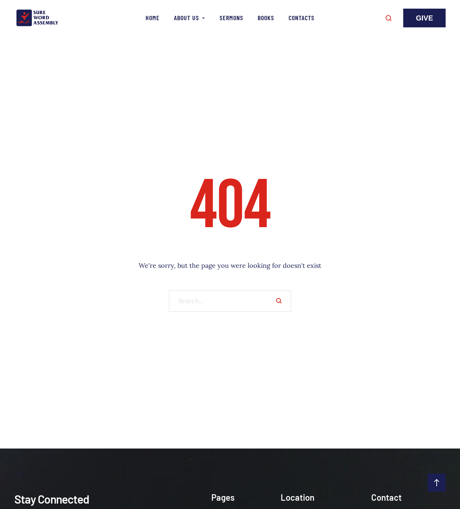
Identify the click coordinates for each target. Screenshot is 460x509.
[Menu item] (153, 18)
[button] (424, 18)
